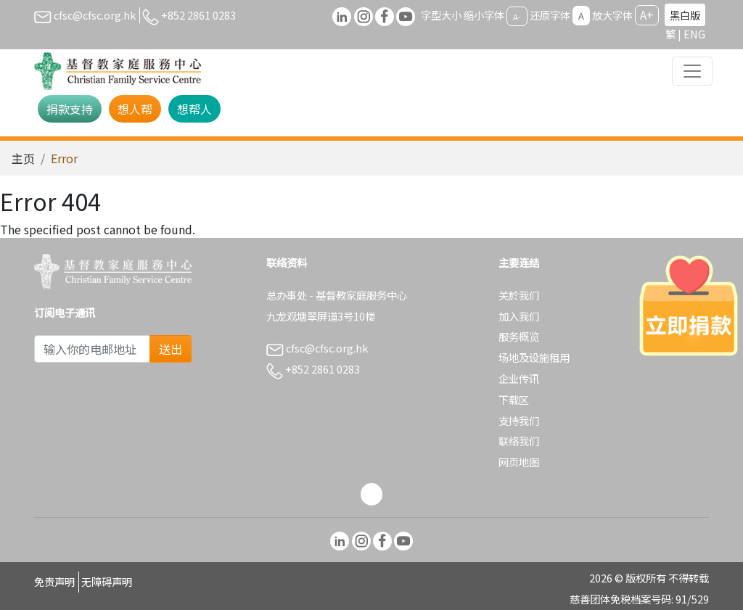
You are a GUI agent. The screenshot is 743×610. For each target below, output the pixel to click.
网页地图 (518, 461)
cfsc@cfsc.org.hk (85, 14)
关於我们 (518, 294)
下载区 (513, 399)
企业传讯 (518, 378)
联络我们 (518, 440)
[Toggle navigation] (692, 71)
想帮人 (194, 109)
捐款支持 (69, 109)
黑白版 (685, 14)
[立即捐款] (688, 305)
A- (517, 16)
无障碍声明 (106, 581)
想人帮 (135, 109)
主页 (23, 158)
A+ (647, 14)
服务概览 (518, 336)
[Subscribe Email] (92, 349)
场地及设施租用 (534, 357)
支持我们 (518, 420)
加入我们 (518, 315)
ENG (694, 33)
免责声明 (54, 581)
